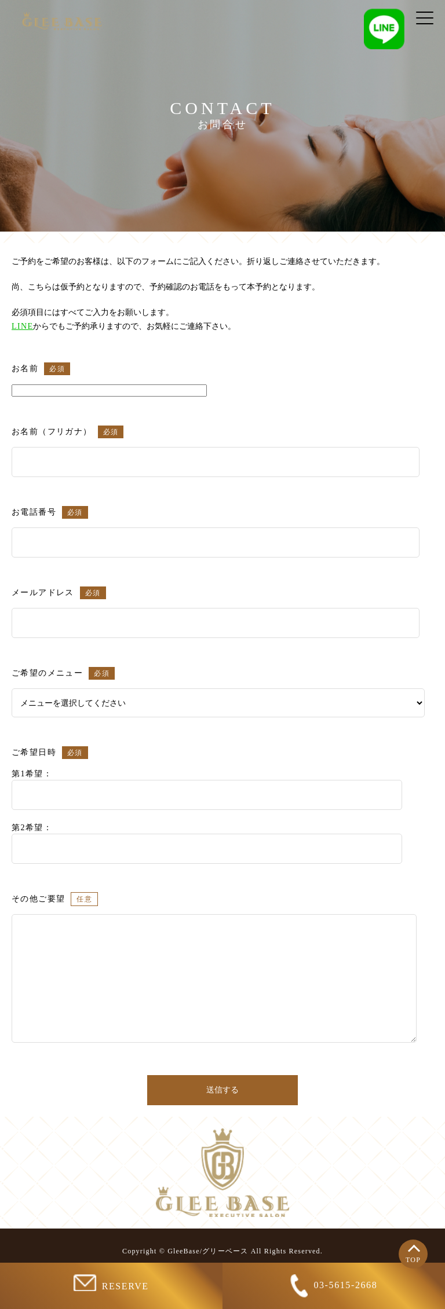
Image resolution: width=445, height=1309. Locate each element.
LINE (22, 326)
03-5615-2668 (334, 1285)
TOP (413, 1260)
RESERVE (111, 1282)
